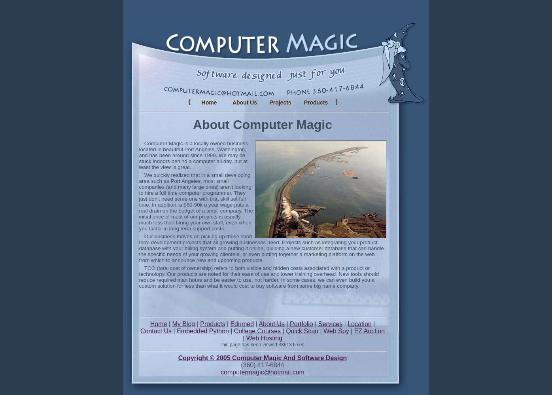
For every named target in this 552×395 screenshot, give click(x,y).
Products (212, 324)
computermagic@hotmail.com (262, 372)
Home (209, 102)
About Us (245, 102)
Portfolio (301, 324)
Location (360, 324)
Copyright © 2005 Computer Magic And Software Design (262, 358)
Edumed (242, 324)
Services (330, 324)
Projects (280, 102)
